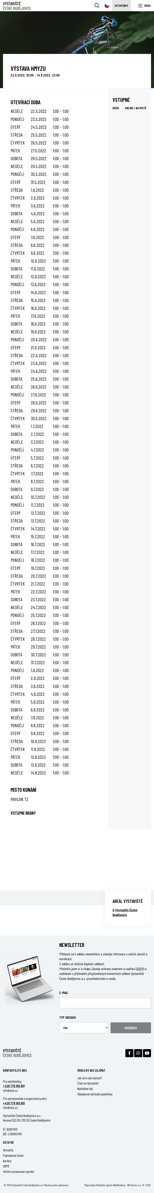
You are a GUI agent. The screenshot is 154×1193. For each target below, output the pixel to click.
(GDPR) (140, 968)
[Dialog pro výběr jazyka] (107, 6)
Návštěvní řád (85, 1089)
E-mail (63, 992)
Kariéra (7, 1161)
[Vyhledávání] (97, 6)
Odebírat (130, 1028)
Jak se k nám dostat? (89, 1078)
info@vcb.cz (10, 1090)
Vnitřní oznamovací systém (18, 1171)
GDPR (6, 1166)
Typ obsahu (67, 1017)
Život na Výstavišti (88, 1083)
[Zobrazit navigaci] (144, 5)
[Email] (105, 1002)
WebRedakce (119, 1185)
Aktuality (8, 1150)
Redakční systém (105, 1185)
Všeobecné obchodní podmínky (94, 1094)
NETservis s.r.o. (134, 1185)
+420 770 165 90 (13, 1086)
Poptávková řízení (13, 1155)
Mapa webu (90, 1185)
